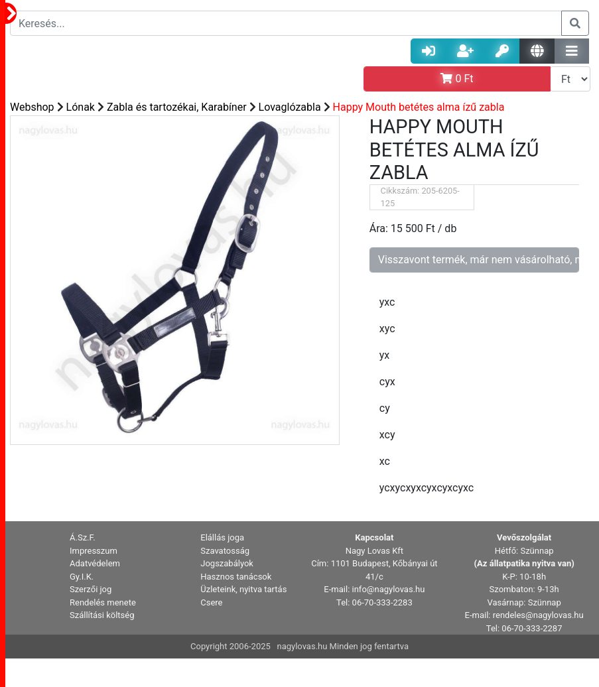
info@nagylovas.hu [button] (388, 589)
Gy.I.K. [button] (82, 577)
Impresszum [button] (93, 551)
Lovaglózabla (290, 107)
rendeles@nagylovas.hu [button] (538, 615)
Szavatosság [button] (224, 551)
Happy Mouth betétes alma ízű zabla (419, 107)
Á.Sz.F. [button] (83, 537)
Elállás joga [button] (222, 537)
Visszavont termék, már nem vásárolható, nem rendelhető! (478, 259)
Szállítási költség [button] (102, 615)
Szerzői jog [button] (90, 589)
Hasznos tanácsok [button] (235, 577)
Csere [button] (211, 602)
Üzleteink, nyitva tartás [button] (243, 589)
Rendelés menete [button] (103, 602)
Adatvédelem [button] (95, 563)
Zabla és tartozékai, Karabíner (177, 107)
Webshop (32, 107)
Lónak (80, 107)
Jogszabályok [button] (226, 563)
